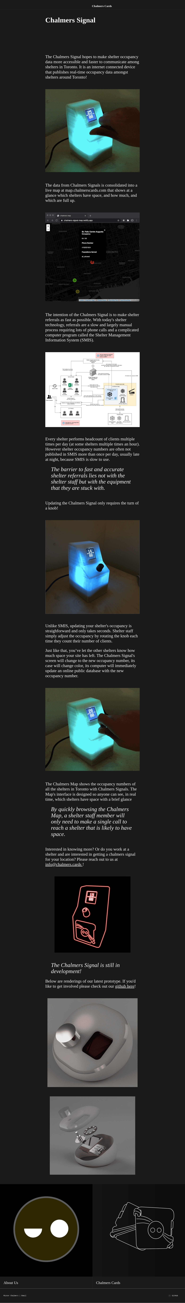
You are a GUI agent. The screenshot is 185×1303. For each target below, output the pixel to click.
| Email (22, 1296)
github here (124, 986)
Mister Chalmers (11, 1296)
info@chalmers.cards (63, 864)
